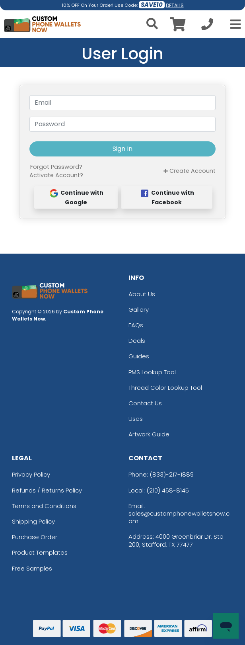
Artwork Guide (148, 434)
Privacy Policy (31, 474)
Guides (138, 356)
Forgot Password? (56, 167)
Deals (136, 340)
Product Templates (40, 552)
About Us (141, 294)
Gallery (138, 309)
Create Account (189, 171)
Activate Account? (56, 175)
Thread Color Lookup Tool (165, 387)
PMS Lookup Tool (152, 372)
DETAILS (175, 5)
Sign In (122, 148)
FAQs (135, 325)
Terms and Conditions (44, 506)
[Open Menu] (233, 24)
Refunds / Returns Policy (47, 490)
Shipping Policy (33, 521)
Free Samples (32, 568)
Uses (135, 418)
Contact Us (145, 403)
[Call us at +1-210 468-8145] (207, 26)
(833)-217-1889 (172, 474)
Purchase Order (34, 537)
